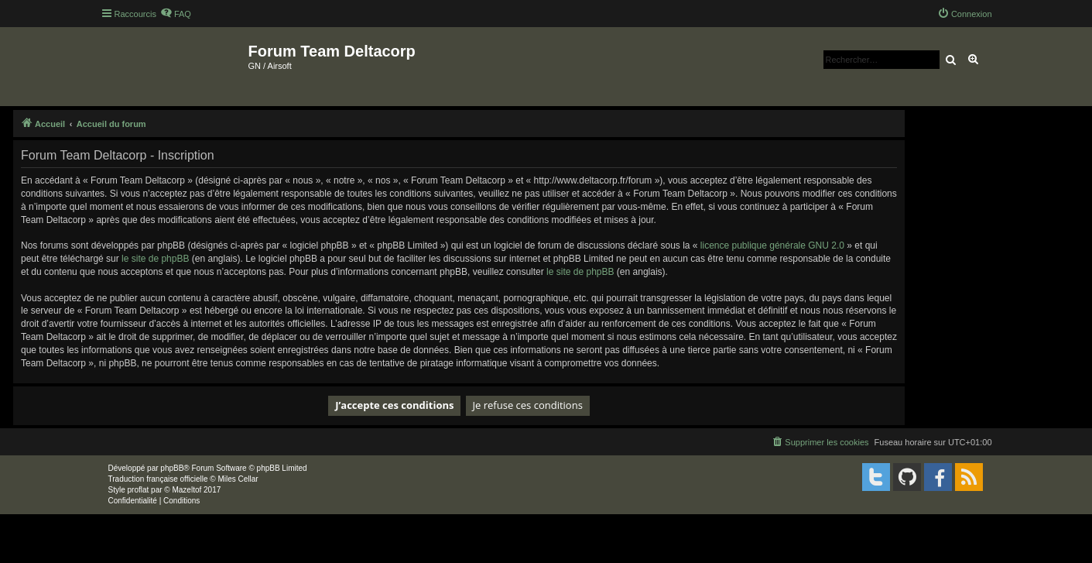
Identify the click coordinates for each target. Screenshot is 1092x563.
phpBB (171, 468)
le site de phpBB (155, 258)
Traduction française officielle (158, 479)
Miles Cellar (237, 479)
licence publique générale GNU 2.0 (772, 245)
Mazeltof (186, 490)
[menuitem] (175, 14)
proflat (138, 490)
